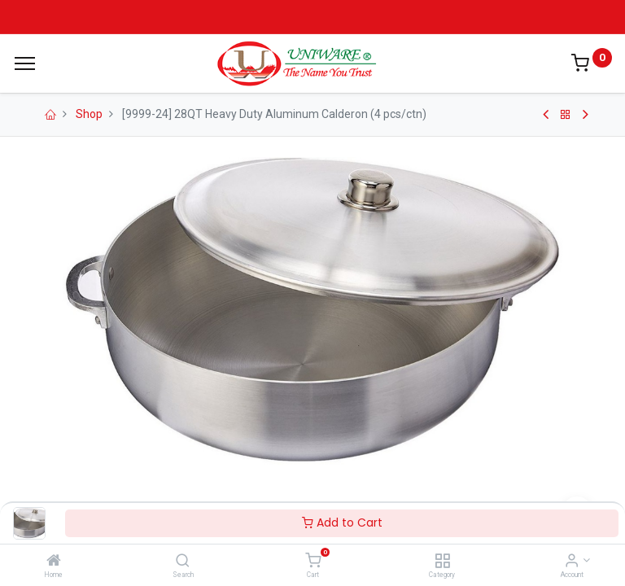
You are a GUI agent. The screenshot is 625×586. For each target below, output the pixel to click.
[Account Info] (571, 561)
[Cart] (313, 561)
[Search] (182, 561)
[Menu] (25, 63)
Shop (89, 113)
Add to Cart (342, 522)
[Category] (442, 561)
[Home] (53, 561)
